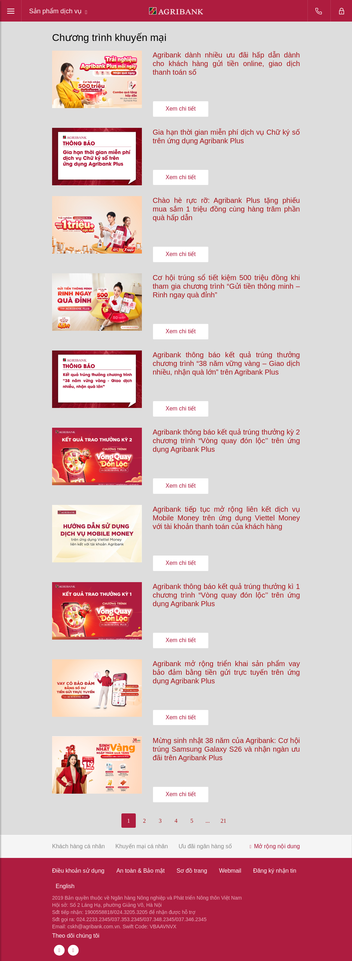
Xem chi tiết (181, 109)
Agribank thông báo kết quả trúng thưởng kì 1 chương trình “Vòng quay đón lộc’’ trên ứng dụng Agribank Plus (226, 595)
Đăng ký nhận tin (274, 871)
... (207, 821)
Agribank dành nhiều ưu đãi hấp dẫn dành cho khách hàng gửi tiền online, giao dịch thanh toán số (226, 63)
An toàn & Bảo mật (140, 871)
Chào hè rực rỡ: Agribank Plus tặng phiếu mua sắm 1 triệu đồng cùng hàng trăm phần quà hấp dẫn (226, 209)
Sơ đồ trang (192, 871)
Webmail (230, 871)
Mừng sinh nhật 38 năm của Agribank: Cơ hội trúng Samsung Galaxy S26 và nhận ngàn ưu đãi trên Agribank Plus (226, 749)
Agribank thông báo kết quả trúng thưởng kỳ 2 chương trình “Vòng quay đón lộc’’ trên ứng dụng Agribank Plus (226, 440)
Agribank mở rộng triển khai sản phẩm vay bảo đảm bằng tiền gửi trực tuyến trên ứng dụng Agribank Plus (226, 672)
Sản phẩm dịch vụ (58, 11)
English (65, 886)
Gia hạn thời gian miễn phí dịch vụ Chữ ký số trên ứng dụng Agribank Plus (226, 136)
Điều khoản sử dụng (78, 871)
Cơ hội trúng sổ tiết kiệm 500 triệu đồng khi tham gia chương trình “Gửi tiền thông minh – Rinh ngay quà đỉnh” (226, 286)
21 (223, 821)
